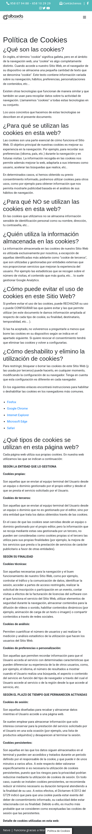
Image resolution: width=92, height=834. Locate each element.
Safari (11, 428)
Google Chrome (17, 408)
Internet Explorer (18, 415)
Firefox (11, 402)
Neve (6, 830)
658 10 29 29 (41, 3)
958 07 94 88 (19, 3)
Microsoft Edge (17, 421)
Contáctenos (72, 3)
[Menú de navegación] (84, 17)
